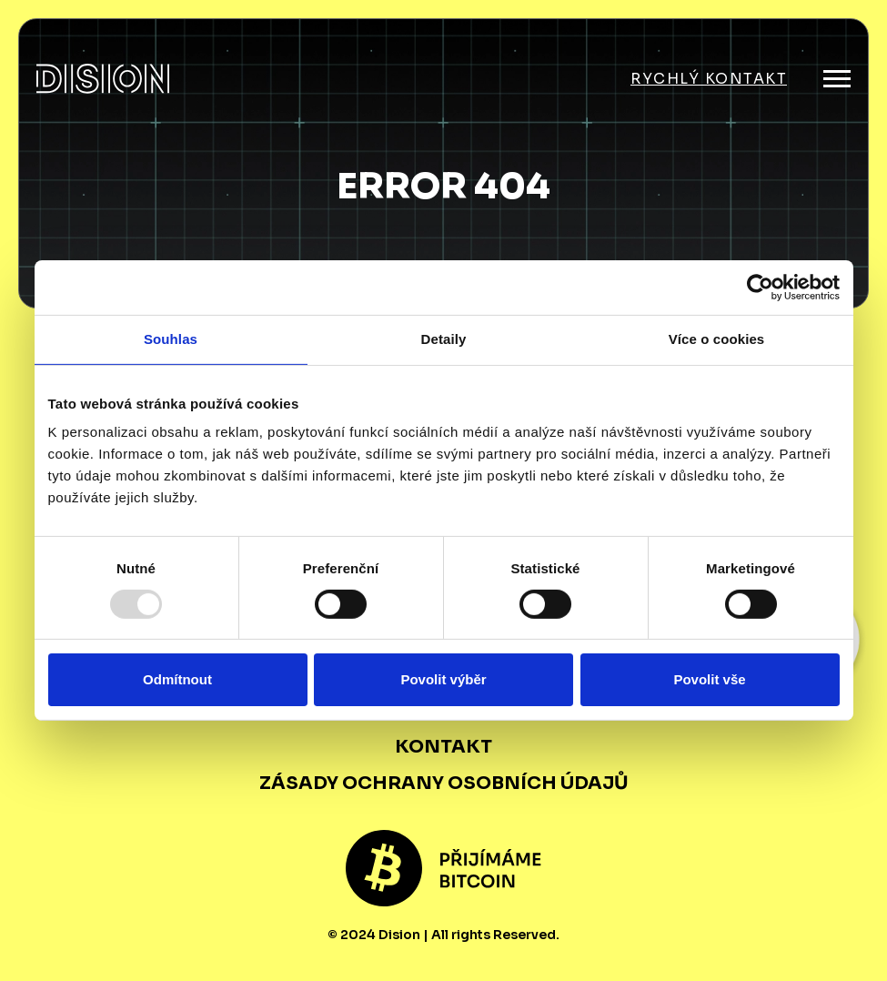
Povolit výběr (443, 679)
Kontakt (443, 746)
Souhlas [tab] (170, 339)
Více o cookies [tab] (717, 339)
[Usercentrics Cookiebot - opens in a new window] (760, 287)
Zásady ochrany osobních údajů (444, 783)
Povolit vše (709, 679)
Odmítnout (177, 679)
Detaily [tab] (444, 339)
